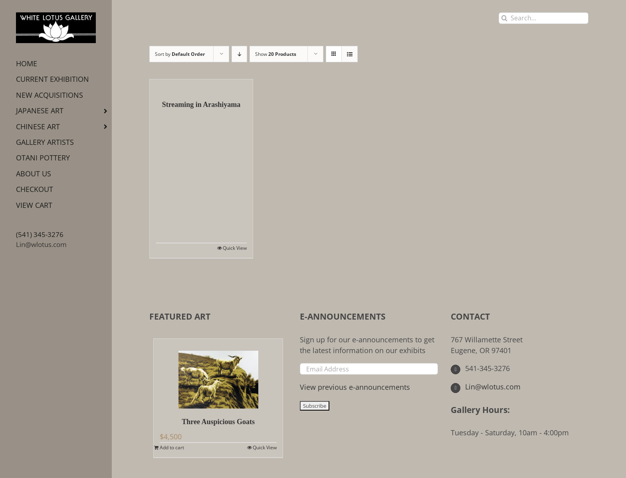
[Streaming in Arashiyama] (201, 85)
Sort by (180, 54)
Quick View (235, 248)
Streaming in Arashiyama (201, 105)
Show (275, 54)
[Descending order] (239, 54)
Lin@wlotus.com (41, 244)
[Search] (504, 18)
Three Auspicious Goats (218, 422)
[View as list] (349, 54)
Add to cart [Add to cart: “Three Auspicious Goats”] (172, 447)
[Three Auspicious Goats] (218, 374)
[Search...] (543, 18)
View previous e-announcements (355, 387)
